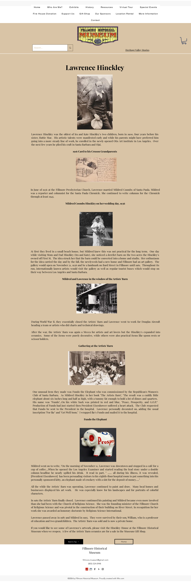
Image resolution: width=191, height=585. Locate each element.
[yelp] (98, 569)
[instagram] (102, 569)
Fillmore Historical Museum (94, 550)
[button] (184, 40)
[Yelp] (87, 569)
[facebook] (94, 569)
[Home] (123, 541)
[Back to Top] (73, 541)
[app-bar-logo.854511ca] (90, 569)
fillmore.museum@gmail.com (95, 560)
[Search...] (48, 48)
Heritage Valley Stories (137, 50)
